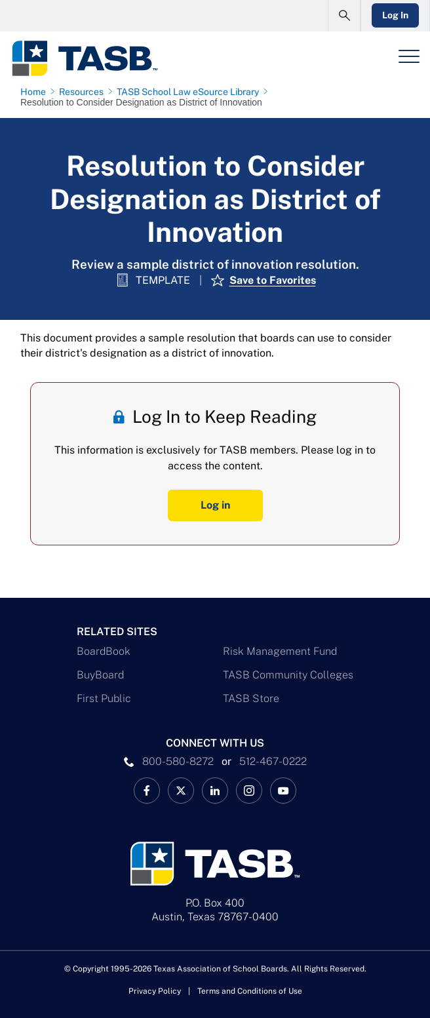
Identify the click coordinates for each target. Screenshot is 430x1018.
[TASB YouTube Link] (283, 790)
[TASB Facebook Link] (147, 790)
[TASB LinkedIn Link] (215, 790)
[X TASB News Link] (181, 790)
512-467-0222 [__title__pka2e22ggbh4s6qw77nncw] (273, 761)
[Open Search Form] (344, 15)
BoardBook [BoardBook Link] (103, 651)
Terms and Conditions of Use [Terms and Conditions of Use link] (249, 991)
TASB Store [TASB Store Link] (251, 698)
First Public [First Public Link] (104, 698)
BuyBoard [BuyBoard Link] (100, 675)
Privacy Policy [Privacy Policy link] (154, 991)
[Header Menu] (409, 56)
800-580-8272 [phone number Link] (178, 761)
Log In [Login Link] (395, 15)
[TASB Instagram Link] (249, 790)
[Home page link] (35, 92)
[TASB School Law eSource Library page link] (190, 92)
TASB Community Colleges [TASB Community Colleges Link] (288, 675)
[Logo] (84, 58)
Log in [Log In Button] (215, 505)
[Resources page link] (84, 92)
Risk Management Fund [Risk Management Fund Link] (280, 651)
